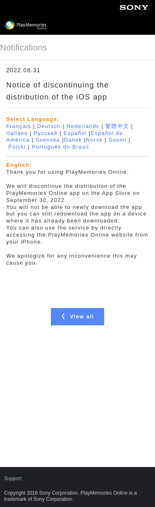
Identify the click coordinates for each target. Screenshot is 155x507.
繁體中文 (117, 126)
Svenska (48, 140)
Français (18, 126)
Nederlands (83, 126)
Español (75, 133)
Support (12, 478)
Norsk (94, 140)
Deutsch (49, 126)
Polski (17, 147)
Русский (45, 133)
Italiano (17, 133)
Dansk (73, 140)
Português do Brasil (60, 147)
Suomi (117, 140)
